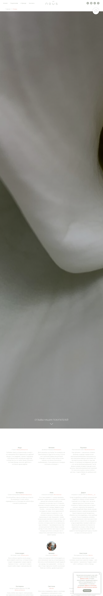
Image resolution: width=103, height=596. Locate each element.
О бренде (23, 3)
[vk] (88, 3)
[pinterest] (98, 3)
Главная (7, 9)
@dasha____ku (91, 494)
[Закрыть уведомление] (99, 574)
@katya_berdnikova (20, 590)
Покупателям (14, 3)
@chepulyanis (57, 449)
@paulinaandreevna (89, 449)
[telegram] (95, 3)
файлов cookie (84, 578)
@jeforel (55, 555)
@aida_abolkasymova (22, 449)
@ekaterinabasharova (26, 494)
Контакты (31, 3)
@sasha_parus (25, 555)
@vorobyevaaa (57, 494)
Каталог (5, 3)
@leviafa (51, 588)
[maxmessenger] (91, 3)
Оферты (87, 585)
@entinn (91, 555)
